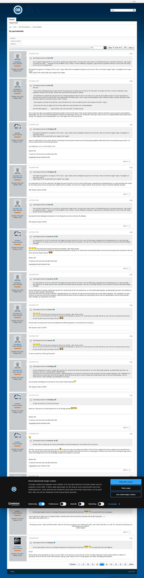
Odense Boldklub (37, 27)
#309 (131, 336)
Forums (11, 19)
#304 (131, 167)
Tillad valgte (126, 558)
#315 (131, 538)
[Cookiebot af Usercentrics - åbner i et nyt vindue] (14, 573)
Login (134, 1)
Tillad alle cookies (126, 552)
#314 (131, 503)
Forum (15, 27)
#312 (131, 434)
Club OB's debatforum (24, 27)
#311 (131, 395)
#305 (131, 200)
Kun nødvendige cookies (126, 564)
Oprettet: (14, 69)
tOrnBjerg (17, 62)
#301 (131, 54)
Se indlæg (52, 58)
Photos (13, 44)
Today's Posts (13, 23)
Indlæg (12, 38)
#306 (131, 232)
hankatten (17, 89)
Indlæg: (15, 71)
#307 (131, 274)
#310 (131, 362)
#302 (131, 81)
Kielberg (17, 484)
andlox (17, 511)
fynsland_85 (17, 176)
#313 (131, 476)
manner (17, 133)
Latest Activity (16, 41)
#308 (131, 305)
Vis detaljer (112, 574)
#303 (131, 125)
